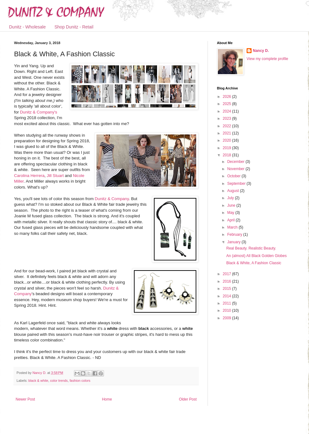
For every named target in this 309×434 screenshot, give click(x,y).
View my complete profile (267, 59)
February (235, 234)
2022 (227, 126)
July (231, 198)
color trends (58, 380)
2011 (227, 303)
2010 (227, 310)
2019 (227, 148)
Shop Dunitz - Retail (74, 26)
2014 (227, 296)
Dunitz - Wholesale (27, 26)
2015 (227, 288)
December (236, 161)
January (234, 242)
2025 (227, 104)
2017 (227, 274)
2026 (227, 96)
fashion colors (80, 380)
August (233, 191)
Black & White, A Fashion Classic (253, 263)
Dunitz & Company (112, 198)
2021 (227, 133)
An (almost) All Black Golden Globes (256, 256)
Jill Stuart (56, 175)
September (237, 183)
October (234, 176)
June (231, 205)
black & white (38, 380)
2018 (227, 155)
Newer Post (25, 399)
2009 (227, 318)
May (231, 212)
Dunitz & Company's (38, 112)
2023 (227, 118)
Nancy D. (261, 50)
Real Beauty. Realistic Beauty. (251, 248)
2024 (227, 111)
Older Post (188, 399)
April (231, 220)
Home (107, 399)
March (233, 227)
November (236, 169)
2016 (227, 281)
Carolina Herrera (29, 175)
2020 (227, 140)
